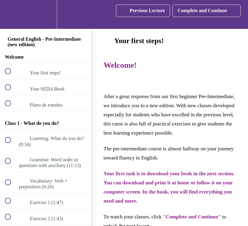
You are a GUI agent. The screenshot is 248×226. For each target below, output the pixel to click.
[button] (11, 14)
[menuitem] (45, 14)
